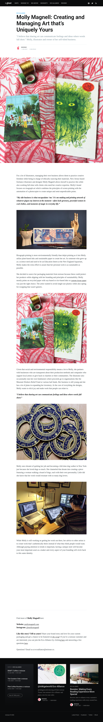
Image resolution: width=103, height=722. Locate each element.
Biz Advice (34, 3)
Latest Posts (75, 714)
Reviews (64, 3)
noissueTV (44, 3)
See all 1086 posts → (15, 695)
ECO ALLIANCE (20, 13)
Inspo (16, 3)
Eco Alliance (54, 3)
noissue (24, 47)
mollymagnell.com (31, 624)
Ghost (96, 714)
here (63, 640)
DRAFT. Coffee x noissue (16, 670)
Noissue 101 (25, 3)
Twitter (90, 714)
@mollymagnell (32, 627)
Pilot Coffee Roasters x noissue (19, 686)
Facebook (84, 714)
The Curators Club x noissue (18, 678)
